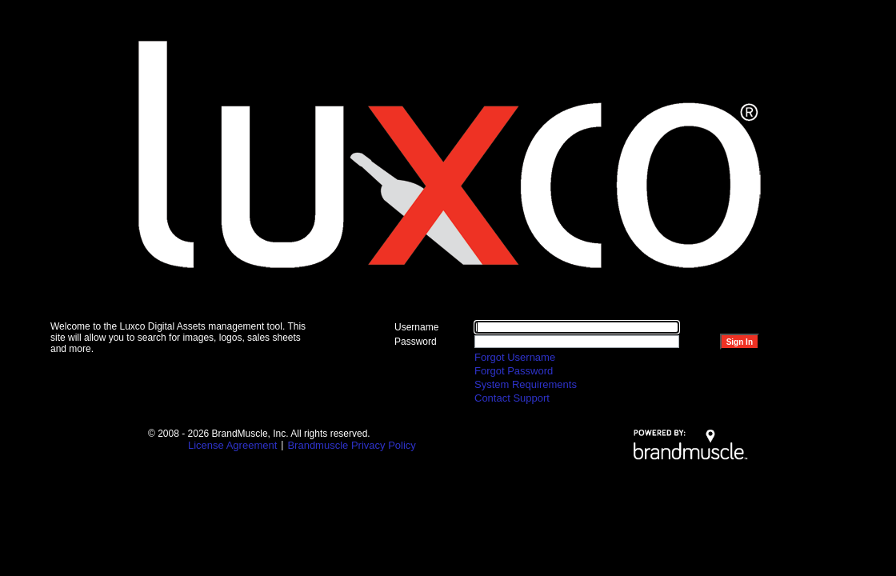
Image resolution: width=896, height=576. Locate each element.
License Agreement (232, 445)
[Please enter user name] (576, 327)
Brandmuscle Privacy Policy (351, 445)
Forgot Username (514, 357)
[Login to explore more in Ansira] (739, 342)
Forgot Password (513, 371)
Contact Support (512, 398)
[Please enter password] (576, 341)
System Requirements (525, 384)
